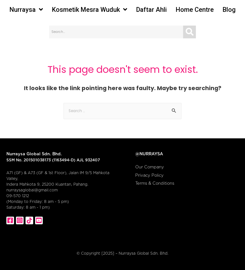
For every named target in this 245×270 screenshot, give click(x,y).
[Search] (189, 32)
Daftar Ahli (151, 9)
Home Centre (195, 9)
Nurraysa (26, 9)
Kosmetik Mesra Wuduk (89, 9)
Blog (229, 9)
